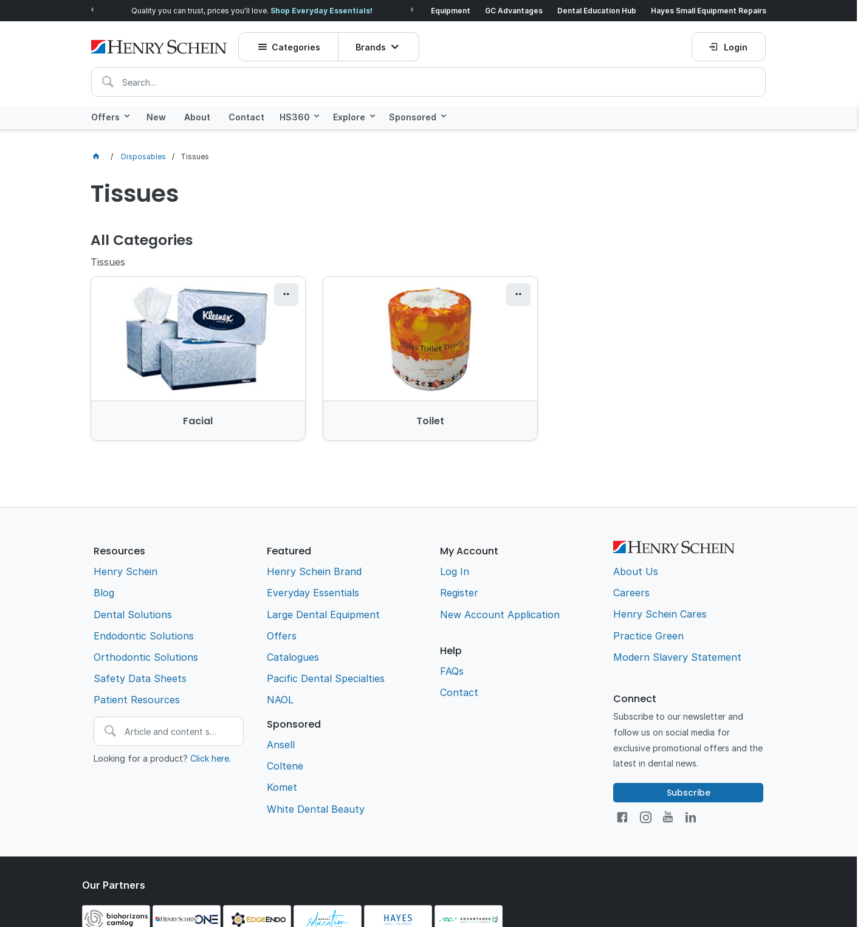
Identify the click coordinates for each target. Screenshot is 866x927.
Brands (371, 45)
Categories (296, 45)
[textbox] (428, 80)
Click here (209, 758)
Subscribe (688, 792)
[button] (285, 295)
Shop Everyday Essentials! (321, 10)
